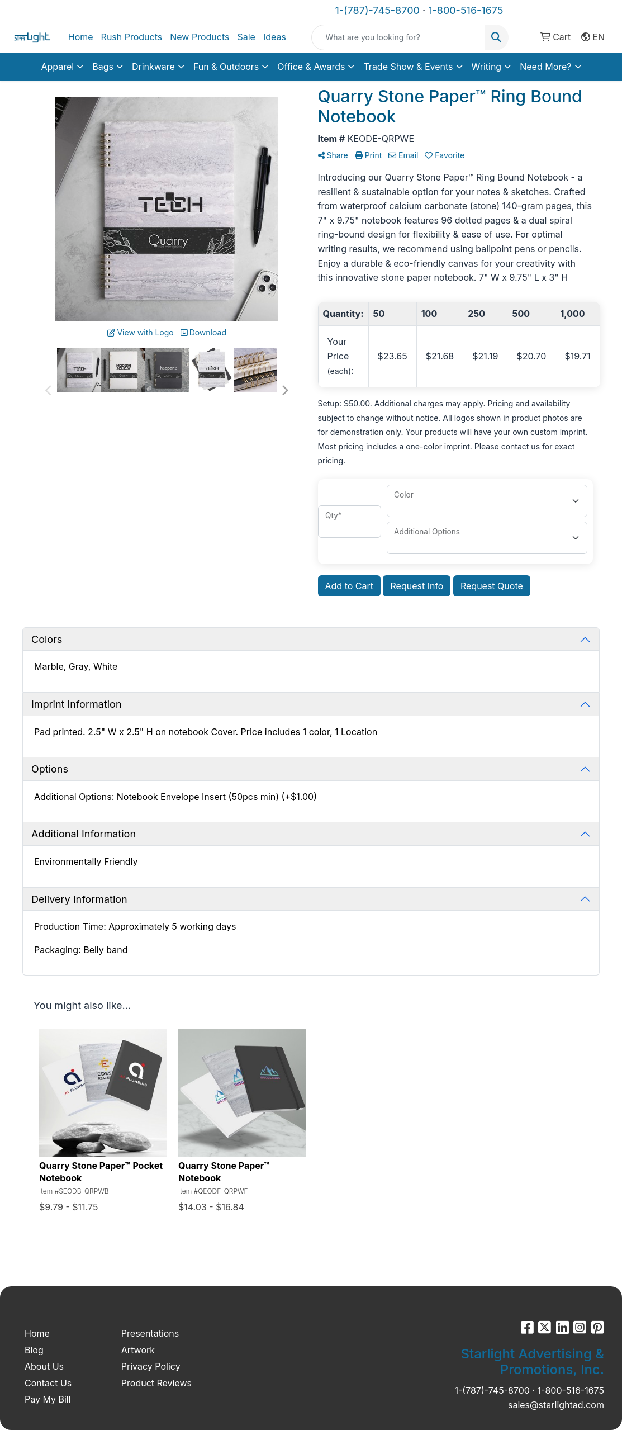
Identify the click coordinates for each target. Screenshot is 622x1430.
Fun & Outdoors (226, 66)
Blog (34, 1350)
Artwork (138, 1350)
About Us (44, 1366)
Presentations (150, 1333)
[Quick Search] (398, 37)
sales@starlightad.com (556, 1404)
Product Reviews (156, 1383)
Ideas (274, 36)
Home (80, 36)
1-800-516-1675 (465, 10)
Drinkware (153, 66)
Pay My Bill (48, 1399)
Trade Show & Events (408, 66)
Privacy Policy (151, 1366)
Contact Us (48, 1383)
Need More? (545, 66)
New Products (199, 36)
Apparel (57, 66)
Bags (102, 66)
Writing (487, 66)
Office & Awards (311, 66)
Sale (246, 36)
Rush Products (132, 36)
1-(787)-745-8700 (377, 10)
